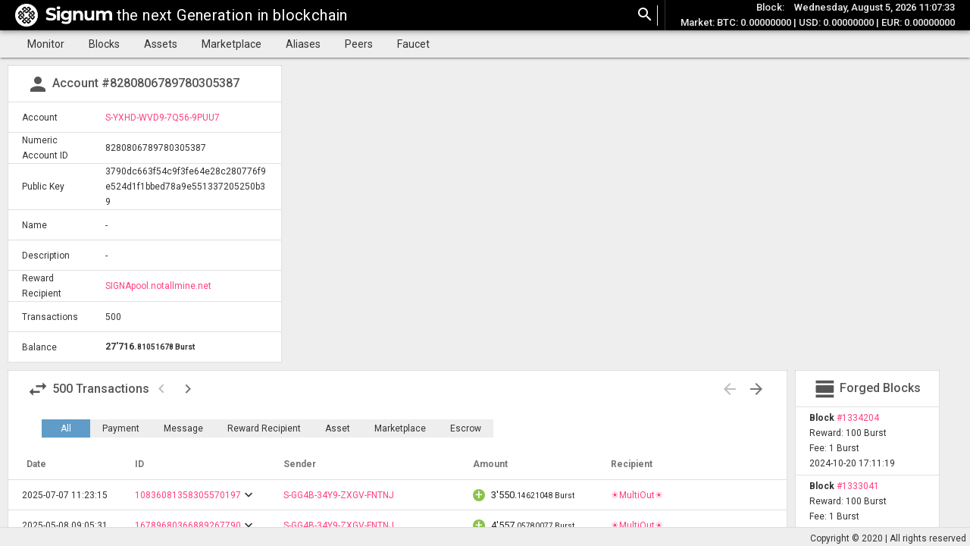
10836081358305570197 (188, 495)
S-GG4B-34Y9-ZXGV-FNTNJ (338, 495)
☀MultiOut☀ (637, 495)
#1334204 (858, 418)
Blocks (104, 44)
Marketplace (231, 44)
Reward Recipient (264, 428)
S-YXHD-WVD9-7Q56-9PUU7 (162, 117)
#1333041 (858, 486)
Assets (160, 44)
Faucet (413, 44)
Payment (121, 428)
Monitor (46, 44)
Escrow (465, 428)
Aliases (303, 44)
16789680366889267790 (188, 525)
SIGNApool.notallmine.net (158, 286)
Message (183, 428)
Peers (359, 44)
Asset (337, 428)
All (66, 428)
